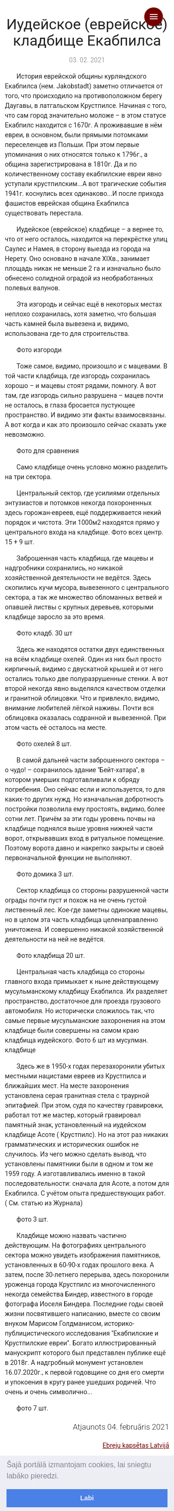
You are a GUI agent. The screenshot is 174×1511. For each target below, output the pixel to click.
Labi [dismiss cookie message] (87, 1498)
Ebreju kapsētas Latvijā (136, 1445)
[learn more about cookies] (62, 1476)
